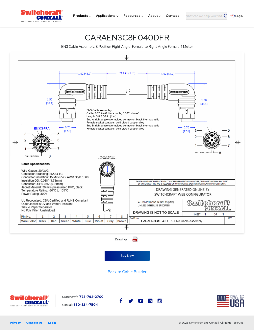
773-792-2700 (91, 297)
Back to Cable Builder (127, 271)
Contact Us (34, 322)
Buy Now (127, 256)
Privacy (15, 322)
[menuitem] (80, 16)
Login (52, 322)
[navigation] (126, 16)
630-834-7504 (85, 305)
